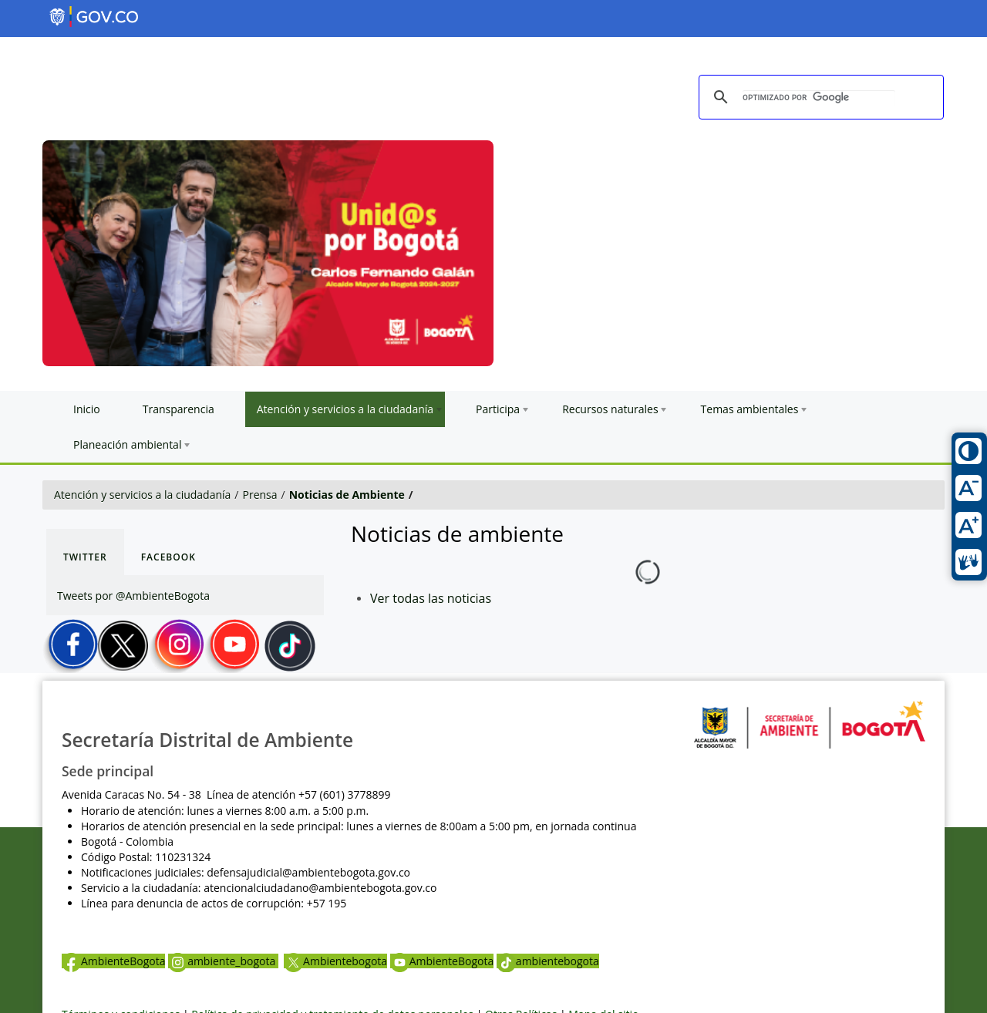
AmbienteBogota (113, 961)
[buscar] (819, 98)
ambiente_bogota (223, 961)
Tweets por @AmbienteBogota (133, 595)
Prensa (260, 494)
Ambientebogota (335, 961)
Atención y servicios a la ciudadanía (142, 494)
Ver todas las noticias (430, 598)
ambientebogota (548, 961)
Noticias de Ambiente (347, 494)
